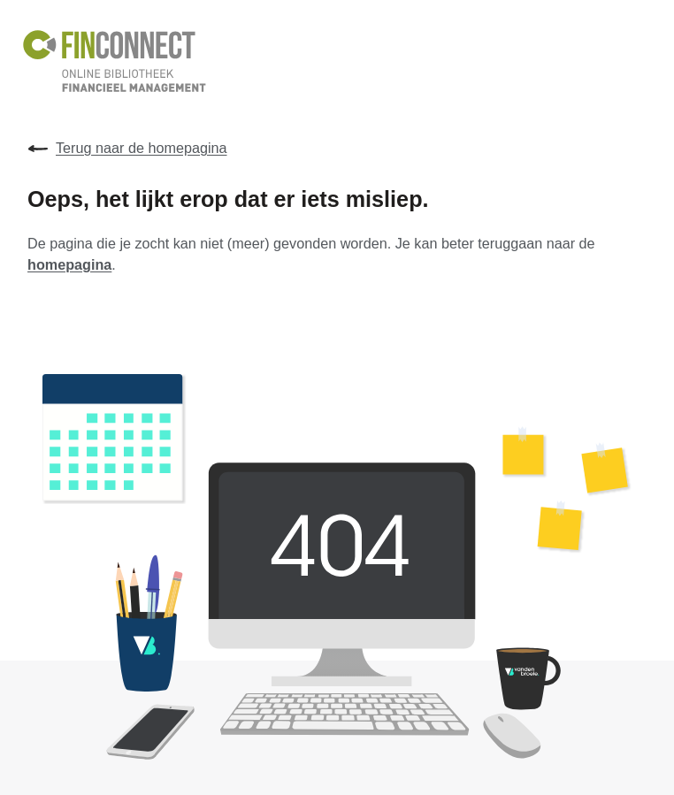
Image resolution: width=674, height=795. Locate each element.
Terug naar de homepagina (127, 148)
